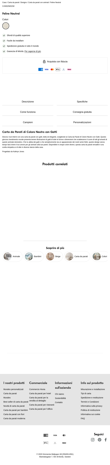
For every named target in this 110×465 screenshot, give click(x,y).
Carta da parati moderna (14, 418)
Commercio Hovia (37, 389)
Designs (23, 2)
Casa (4, 2)
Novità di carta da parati (14, 406)
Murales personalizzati (13, 389)
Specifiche (82, 101)
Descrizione (28, 101)
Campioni (28, 122)
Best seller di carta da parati (15, 402)
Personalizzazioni (82, 122)
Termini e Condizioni (90, 402)
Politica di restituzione (90, 410)
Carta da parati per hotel (40, 393)
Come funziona (28, 112)
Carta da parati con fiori (13, 414)
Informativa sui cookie (90, 414)
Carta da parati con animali (38, 2)
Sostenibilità (60, 398)
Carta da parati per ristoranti (41, 405)
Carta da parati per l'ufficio (41, 409)
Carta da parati (13, 2)
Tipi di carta (86, 393)
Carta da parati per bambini (15, 410)
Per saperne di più (32, 51)
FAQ (83, 418)
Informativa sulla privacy (91, 406)
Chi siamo (59, 394)
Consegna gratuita (82, 112)
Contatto (59, 402)
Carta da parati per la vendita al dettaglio (38, 399)
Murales (7, 397)
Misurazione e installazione (93, 389)
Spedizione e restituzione (92, 397)
